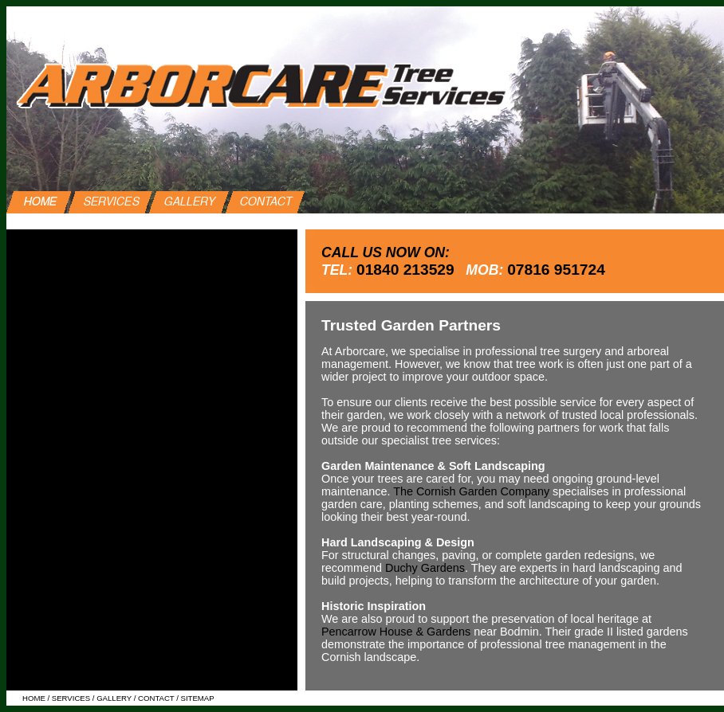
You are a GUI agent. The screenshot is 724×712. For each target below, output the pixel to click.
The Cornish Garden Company (471, 491)
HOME (33, 698)
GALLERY (114, 698)
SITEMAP (197, 698)
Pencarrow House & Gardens (395, 631)
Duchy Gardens (425, 567)
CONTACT (156, 698)
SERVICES (69, 698)
